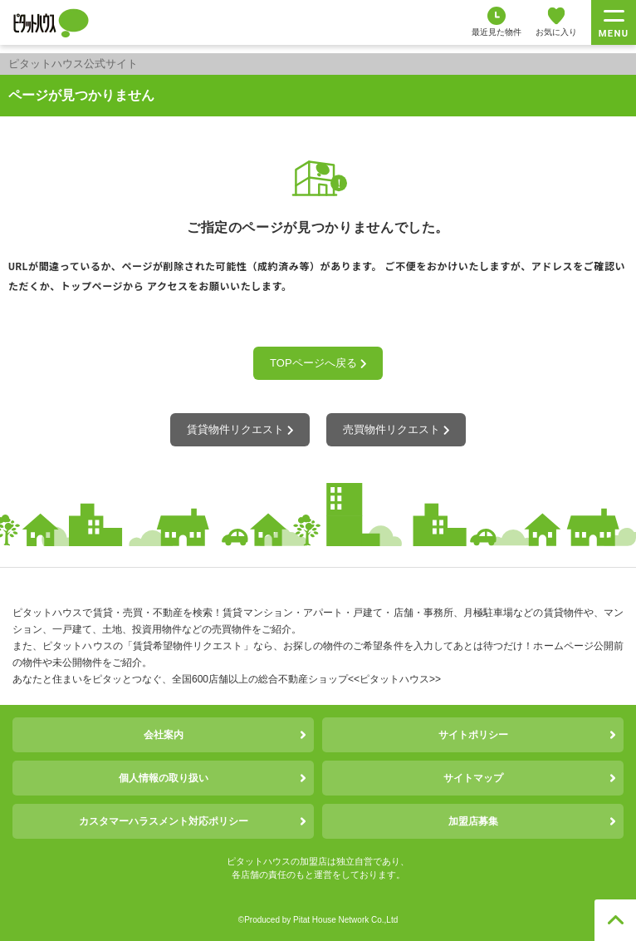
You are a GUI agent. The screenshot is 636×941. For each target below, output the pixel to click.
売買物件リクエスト (396, 429)
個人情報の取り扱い (163, 778)
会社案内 (163, 735)
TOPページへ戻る (318, 363)
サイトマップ (473, 778)
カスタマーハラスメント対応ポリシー (163, 821)
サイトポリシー (473, 735)
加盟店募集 (473, 821)
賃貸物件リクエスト (240, 429)
